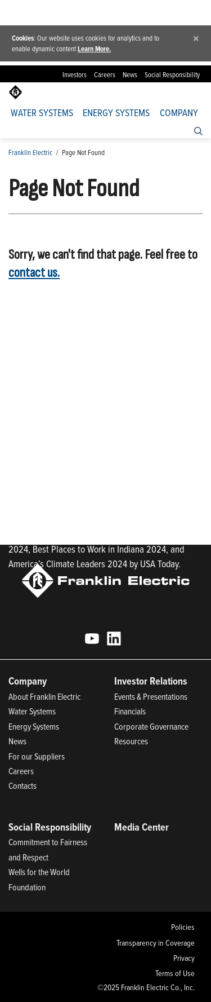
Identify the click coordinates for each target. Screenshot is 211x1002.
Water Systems (42, 112)
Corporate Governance (151, 726)
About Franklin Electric (44, 696)
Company (27, 680)
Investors (74, 74)
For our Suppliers (36, 756)
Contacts (22, 785)
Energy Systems (116, 112)
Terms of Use (175, 973)
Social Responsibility (172, 74)
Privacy (184, 958)
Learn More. (94, 48)
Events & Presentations (150, 696)
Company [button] (179, 112)
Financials (130, 711)
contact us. (34, 272)
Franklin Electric (30, 152)
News (130, 74)
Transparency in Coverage (155, 942)
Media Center (141, 827)
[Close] (196, 38)
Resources (131, 741)
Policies (183, 927)
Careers (104, 74)
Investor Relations (150, 680)
